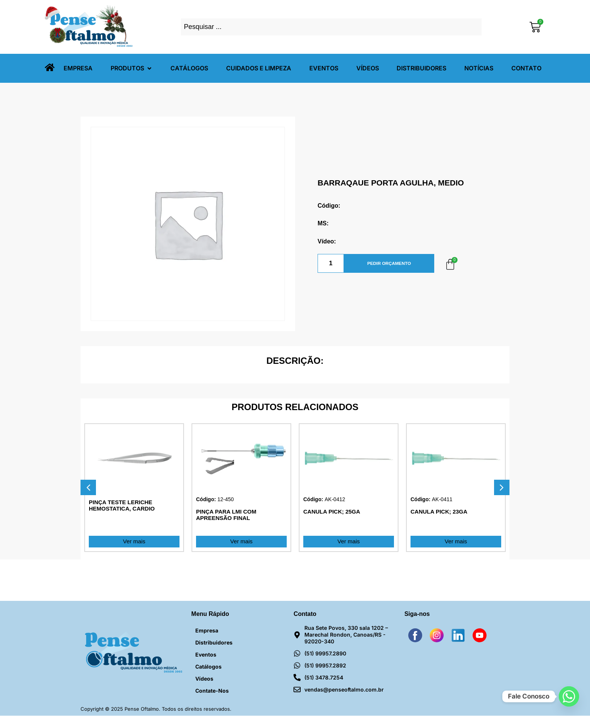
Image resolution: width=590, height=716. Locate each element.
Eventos (205, 655)
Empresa (206, 631)
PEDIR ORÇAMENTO (389, 263)
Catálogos (208, 667)
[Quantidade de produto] (331, 263)
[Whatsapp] (569, 696)
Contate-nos (212, 691)
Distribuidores (214, 643)
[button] (132, 68)
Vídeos (204, 679)
